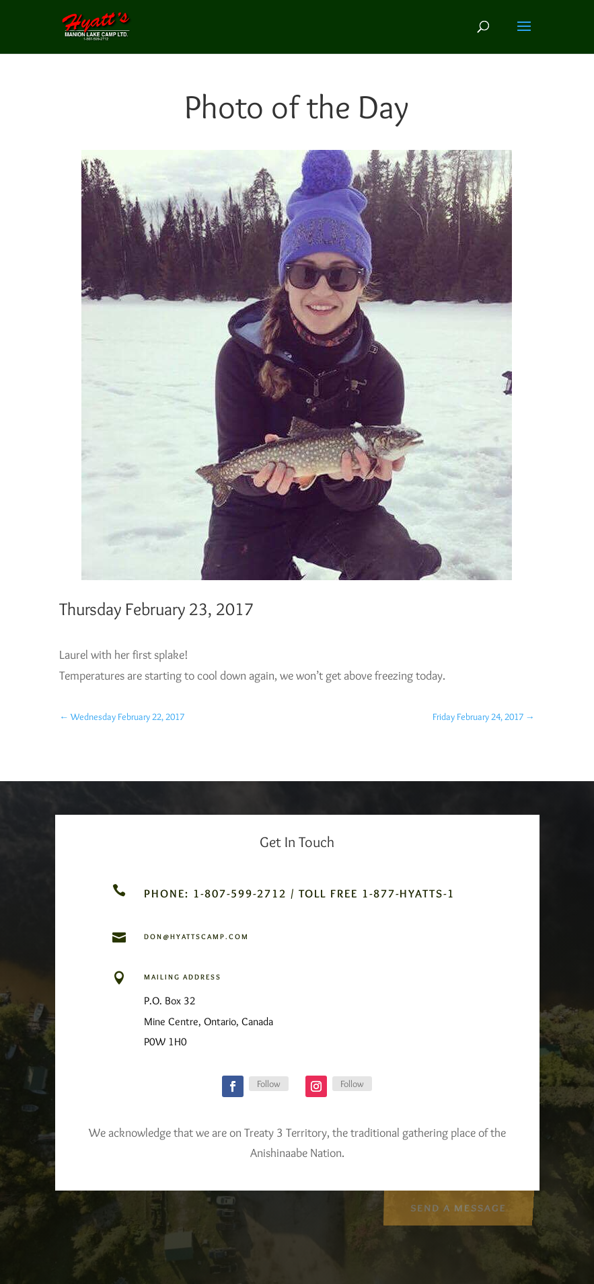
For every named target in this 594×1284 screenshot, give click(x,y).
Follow (269, 1084)
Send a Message (458, 1206)
